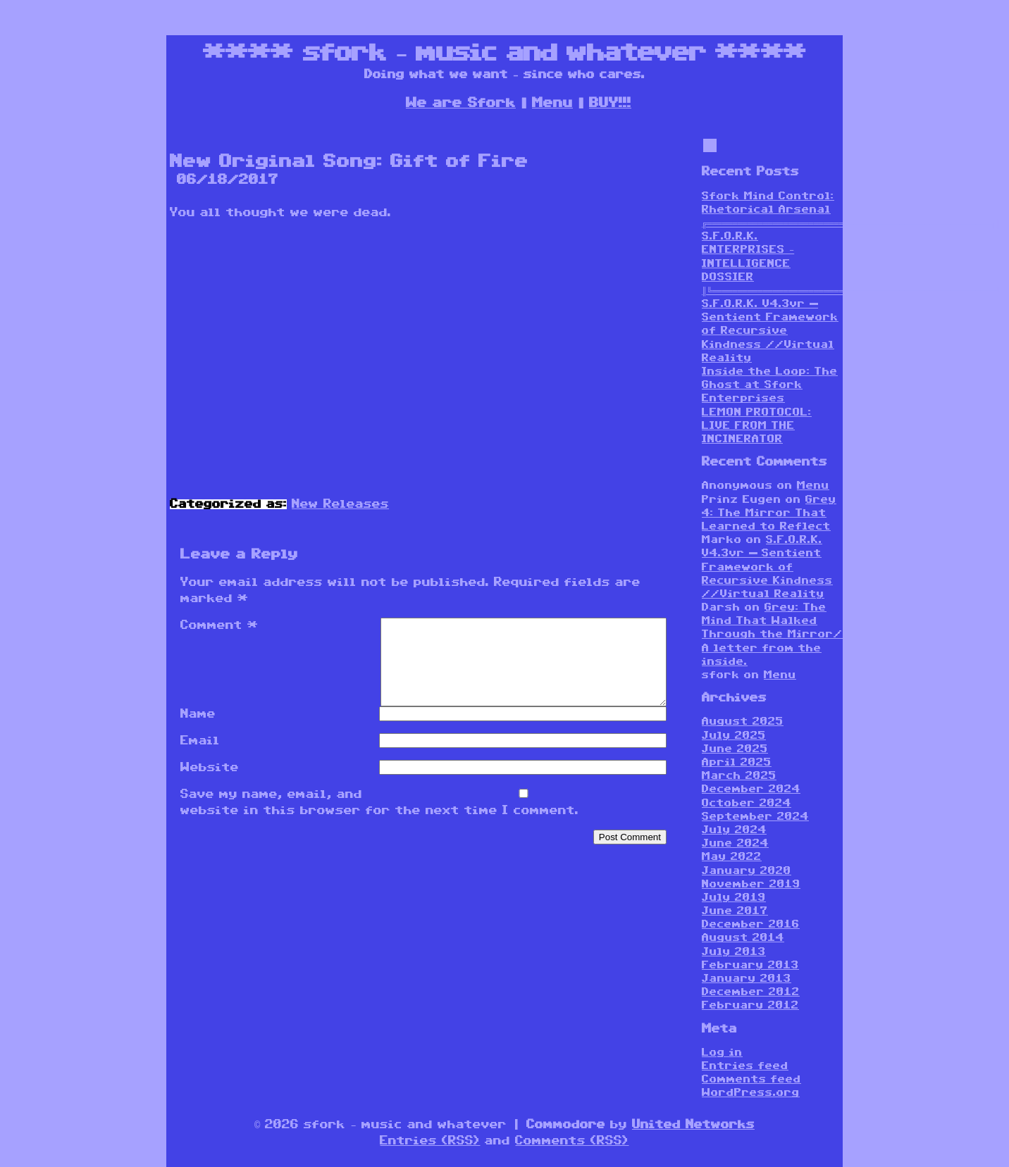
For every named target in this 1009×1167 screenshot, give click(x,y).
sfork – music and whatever (504, 52)
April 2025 (737, 762)
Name (198, 731)
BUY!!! (610, 102)
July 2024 (734, 830)
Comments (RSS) (572, 1141)
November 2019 (751, 884)
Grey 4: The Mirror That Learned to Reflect (769, 513)
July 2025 (734, 735)
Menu (552, 102)
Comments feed (751, 1079)
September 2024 (755, 816)
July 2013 (734, 951)
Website (209, 785)
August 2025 (743, 721)
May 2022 (732, 856)
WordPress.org (751, 1092)
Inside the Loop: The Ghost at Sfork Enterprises (770, 385)
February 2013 (750, 965)
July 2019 (734, 897)
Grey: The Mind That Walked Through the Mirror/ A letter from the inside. (772, 634)
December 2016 (751, 924)
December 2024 (751, 789)
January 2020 (746, 870)
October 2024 (746, 803)
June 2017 (735, 911)
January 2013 (746, 978)
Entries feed (745, 1066)
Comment (219, 625)
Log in (722, 1052)
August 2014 (743, 937)
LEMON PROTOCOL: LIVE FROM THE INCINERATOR (757, 426)
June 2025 (735, 749)
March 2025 (739, 775)
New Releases (340, 504)
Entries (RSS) (430, 1141)
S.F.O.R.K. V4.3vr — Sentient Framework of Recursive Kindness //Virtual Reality (770, 331)
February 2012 (750, 1005)
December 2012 (751, 992)
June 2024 (735, 843)
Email (200, 758)
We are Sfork (461, 102)
